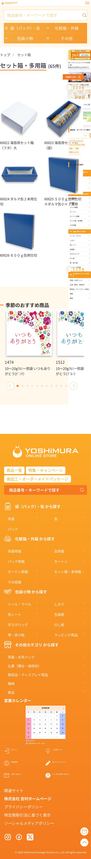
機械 (71, 294)
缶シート (73, 245)
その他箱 (73, 225)
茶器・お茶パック (76, 280)
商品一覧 (14, 470)
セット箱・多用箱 (76, 221)
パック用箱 (74, 207)
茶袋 (11, 518)
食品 (71, 298)
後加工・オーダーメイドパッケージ (37, 479)
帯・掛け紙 (74, 263)
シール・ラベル (75, 236)
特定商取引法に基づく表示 (27, 815)
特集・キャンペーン (45, 470)
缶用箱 (72, 203)
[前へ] (69, 87)
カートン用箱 (74, 216)
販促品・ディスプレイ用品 (79, 289)
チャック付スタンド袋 (76, 145)
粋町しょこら (73, 152)
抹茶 (70, 148)
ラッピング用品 (75, 267)
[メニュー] (87, 3)
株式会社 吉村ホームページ (27, 798)
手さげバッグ (74, 254)
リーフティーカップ (75, 141)
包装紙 (72, 249)
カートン (73, 212)
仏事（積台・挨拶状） (78, 285)
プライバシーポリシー (23, 806)
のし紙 (72, 258)
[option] (29, 342)
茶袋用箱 (73, 198)
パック (13, 528)
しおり (72, 240)
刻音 (77, 148)
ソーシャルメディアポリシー (29, 823)
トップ (5, 54)
